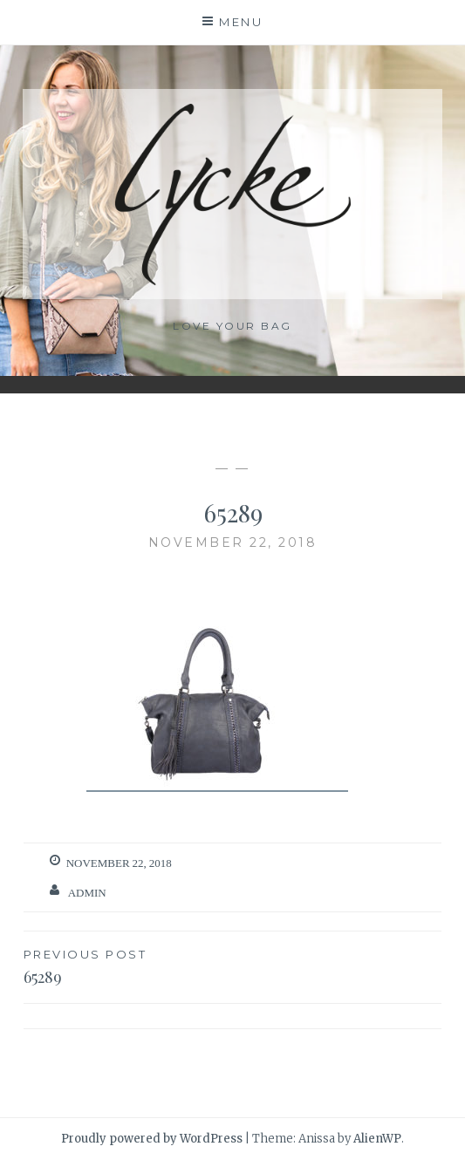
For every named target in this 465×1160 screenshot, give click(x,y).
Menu (241, 22)
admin (87, 892)
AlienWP (377, 1138)
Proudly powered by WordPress (152, 1138)
